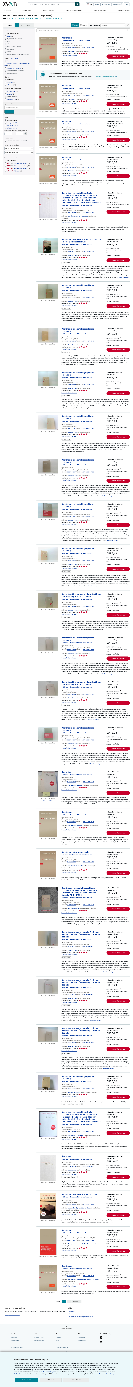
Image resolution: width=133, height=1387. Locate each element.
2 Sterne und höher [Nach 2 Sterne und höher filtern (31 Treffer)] (18, 163)
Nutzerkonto (106, 4)
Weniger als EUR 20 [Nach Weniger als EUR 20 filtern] (12, 123)
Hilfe (126, 4)
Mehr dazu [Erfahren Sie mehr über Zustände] (14, 58)
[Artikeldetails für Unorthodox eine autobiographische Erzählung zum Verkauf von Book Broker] (48, 291)
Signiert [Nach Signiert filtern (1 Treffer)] (9, 94)
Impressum (59, 1344)
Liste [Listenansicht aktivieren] (75, 25)
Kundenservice (82, 1340)
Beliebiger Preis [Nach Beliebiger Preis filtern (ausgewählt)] (10, 120)
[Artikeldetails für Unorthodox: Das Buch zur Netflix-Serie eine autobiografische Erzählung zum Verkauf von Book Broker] (48, 245)
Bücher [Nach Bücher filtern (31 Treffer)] (9, 36)
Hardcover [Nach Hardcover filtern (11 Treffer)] (10, 82)
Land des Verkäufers (11, 152)
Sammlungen (26, 10)
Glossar (71, 1314)
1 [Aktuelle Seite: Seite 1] (16, 25)
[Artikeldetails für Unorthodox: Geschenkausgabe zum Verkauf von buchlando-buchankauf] (48, 864)
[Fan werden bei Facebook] (101, 1338)
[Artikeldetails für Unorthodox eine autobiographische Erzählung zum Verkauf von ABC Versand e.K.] (48, 1082)
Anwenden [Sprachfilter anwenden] (9, 112)
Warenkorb (14, 1351)
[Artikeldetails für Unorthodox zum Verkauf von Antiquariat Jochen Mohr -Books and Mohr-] (48, 1242)
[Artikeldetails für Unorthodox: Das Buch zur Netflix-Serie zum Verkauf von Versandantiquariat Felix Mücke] (48, 1206)
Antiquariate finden (100, 10)
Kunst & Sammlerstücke (74, 10)
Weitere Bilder (48, 801)
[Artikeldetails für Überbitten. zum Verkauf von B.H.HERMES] (48, 1168)
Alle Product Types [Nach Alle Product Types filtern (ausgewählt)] (12, 33)
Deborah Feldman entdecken (106, 77)
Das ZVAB (58, 1337)
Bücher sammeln (48, 10)
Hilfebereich (81, 1337)
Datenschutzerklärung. (106, 1374)
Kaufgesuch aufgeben (12, 1315)
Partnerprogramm (39, 1340)
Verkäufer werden (124, 10)
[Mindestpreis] (8, 133)
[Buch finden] (77, 4)
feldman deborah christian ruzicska (24, 18)
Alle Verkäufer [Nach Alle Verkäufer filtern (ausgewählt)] (12, 160)
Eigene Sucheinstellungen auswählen (81, 1316)
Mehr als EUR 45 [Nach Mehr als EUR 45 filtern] (11, 128)
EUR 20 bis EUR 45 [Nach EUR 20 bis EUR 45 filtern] (11, 125)
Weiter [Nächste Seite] (28, 25)
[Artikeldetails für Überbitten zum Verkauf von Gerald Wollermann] (48, 784)
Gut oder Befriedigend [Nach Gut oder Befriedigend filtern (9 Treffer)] (13, 68)
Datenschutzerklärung (62, 1347)
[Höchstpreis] (19, 133)
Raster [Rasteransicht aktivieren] (83, 25)
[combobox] (51, 4)
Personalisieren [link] (76, 1380)
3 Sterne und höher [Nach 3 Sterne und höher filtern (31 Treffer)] (18, 166)
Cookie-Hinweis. (19, 1374)
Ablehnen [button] (50, 1380)
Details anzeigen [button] (123, 277)
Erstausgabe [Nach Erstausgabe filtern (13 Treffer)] (11, 91)
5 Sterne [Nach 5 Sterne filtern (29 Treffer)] (14, 171)
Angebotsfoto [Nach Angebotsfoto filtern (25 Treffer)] (11, 99)
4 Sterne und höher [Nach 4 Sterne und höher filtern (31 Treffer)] (18, 168)
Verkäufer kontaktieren (69, 55)
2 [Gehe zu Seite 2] (21, 25)
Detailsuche (7, 10)
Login (97, 4)
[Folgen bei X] (101, 1342)
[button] (128, 30)
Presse (58, 1340)
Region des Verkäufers (12, 148)
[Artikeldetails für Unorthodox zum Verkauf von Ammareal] (48, 50)
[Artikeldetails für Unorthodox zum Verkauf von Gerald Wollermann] (48, 824)
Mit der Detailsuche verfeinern (51, 18)
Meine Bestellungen (17, 1347)
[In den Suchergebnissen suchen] (83, 30)
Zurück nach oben (66, 1328)
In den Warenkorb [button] (118, 56)
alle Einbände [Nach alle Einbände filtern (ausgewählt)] (10, 80)
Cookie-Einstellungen (48, 1372)
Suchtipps (72, 1311)
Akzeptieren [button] (26, 1380)
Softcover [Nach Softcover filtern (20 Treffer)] (10, 85)
